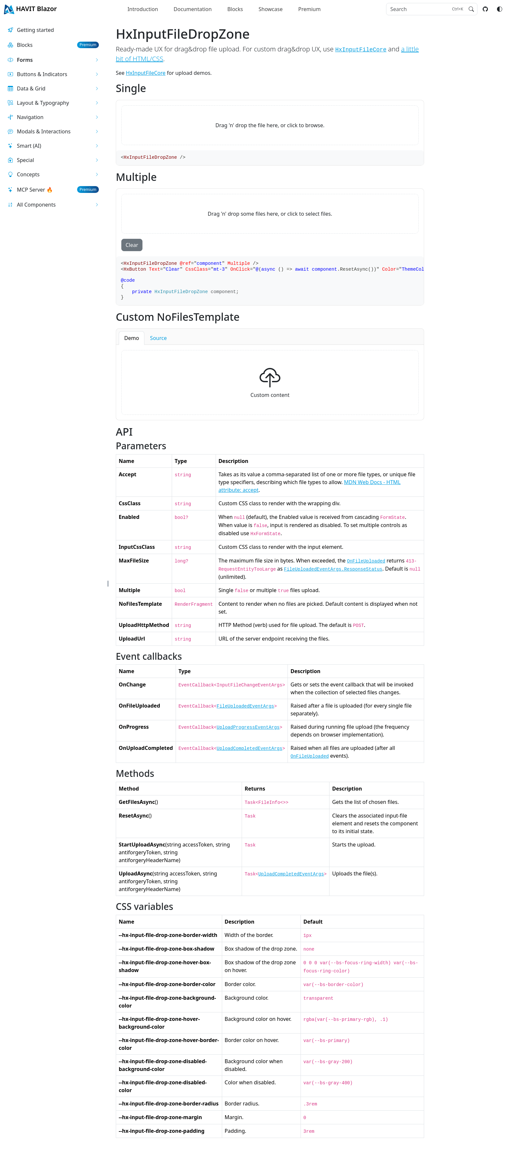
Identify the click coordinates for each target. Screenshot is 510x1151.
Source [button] (158, 338)
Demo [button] (131, 338)
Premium (309, 9)
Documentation (193, 9)
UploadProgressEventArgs (248, 727)
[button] (53, 59)
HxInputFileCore (361, 50)
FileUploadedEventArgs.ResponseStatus (333, 569)
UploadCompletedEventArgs (249, 748)
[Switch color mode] (499, 9)
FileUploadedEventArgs (245, 706)
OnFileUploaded (366, 561)
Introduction (143, 9)
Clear (132, 245)
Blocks (235, 9)
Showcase (271, 9)
